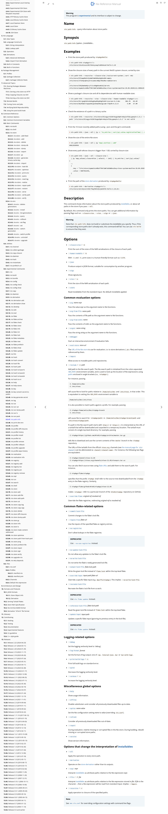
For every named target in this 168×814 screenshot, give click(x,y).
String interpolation (15, 45)
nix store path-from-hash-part (19, 538)
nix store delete (14, 511)
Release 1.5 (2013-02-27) (15, 744)
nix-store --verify (17, 198)
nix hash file (13, 364)
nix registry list (14, 467)
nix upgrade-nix (14, 557)
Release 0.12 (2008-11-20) (15, 775)
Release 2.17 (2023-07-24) (15, 658)
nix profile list (13, 438)
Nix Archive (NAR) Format (15, 608)
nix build (11, 275)
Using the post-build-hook (14, 111)
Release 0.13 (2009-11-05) (15, 772)
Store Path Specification (14, 605)
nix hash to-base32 (15, 373)
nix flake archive (14, 319)
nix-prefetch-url (14, 266)
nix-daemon (12, 256)
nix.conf (11, 567)
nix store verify (14, 554)
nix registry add (14, 464)
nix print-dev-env (14, 423)
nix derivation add (15, 300)
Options (70, 239)
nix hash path (13, 367)
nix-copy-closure (14, 253)
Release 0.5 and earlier (14, 810)
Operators (9, 51)
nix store (11, 489)
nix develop (12, 307)
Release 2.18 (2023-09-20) (15, 655)
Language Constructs (13, 42)
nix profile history (15, 432)
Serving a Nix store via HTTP (18, 92)
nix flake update (14, 351)
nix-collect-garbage (15, 250)
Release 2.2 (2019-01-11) (15, 706)
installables (125, 746)
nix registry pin (14, 470)
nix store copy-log (15, 505)
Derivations (9, 55)
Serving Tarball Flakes (13, 602)
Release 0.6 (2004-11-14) (15, 807)
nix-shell (11, 129)
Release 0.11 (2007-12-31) (15, 778)
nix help (11, 382)
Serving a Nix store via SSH (17, 98)
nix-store (11, 133)
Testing (8, 624)
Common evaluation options (82, 297)
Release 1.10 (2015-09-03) (15, 721)
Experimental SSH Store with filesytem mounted (18, 12)
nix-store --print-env (18, 173)
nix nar (11, 404)
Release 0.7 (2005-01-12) (15, 804)
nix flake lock (13, 335)
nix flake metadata (15, 338)
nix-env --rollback (17, 219)
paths (70, 374)
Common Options (11, 117)
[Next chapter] (161, 407)
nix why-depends (14, 560)
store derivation (91, 181)
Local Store (12, 26)
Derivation (12, 598)
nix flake (11, 316)
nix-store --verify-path (19, 195)
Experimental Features (14, 630)
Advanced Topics (8, 83)
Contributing (7, 617)
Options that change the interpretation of (91, 746)
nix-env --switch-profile (19, 234)
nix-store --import (17, 163)
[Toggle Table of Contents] (43, 4)
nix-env (10, 201)
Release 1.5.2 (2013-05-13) (15, 740)
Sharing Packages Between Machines (15, 87)
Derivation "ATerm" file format (16, 611)
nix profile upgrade (15, 448)
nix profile (12, 426)
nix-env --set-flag (17, 222)
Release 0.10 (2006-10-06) (15, 785)
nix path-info (13, 419)
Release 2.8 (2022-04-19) (15, 687)
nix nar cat (12, 407)
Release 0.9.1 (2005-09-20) (15, 791)
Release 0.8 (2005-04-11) (15, 800)
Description (74, 198)
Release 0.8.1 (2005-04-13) (15, 797)
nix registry (12, 460)
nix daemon (12, 294)
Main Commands (11, 123)
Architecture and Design (11, 586)
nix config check (14, 285)
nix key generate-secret (17, 397)
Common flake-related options (83, 506)
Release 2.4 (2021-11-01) (15, 699)
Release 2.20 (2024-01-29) (15, 649)
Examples (72, 51)
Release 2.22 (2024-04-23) (15, 643)
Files (7, 564)
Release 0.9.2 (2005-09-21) (15, 788)
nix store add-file (14, 495)
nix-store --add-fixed (18, 136)
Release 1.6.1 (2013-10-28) (15, 734)
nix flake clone (13, 326)
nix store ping (13, 542)
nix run (11, 479)
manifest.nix (15, 573)
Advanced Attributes (15, 58)
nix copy (11, 291)
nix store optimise (15, 535)
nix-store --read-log (18, 179)
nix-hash (11, 259)
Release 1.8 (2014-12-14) (15, 728)
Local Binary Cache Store (17, 20)
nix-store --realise (17, 182)
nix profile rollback (15, 445)
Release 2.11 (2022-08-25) (15, 677)
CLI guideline (10, 633)
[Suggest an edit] (164, 3)
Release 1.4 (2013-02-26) (15, 747)
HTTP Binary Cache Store (17, 17)
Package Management (10, 70)
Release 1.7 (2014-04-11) (15, 731)
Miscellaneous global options (82, 686)
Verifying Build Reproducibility (16, 107)
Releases (6, 639)
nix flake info (13, 329)
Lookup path (12, 48)
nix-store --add (16, 139)
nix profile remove (15, 442)
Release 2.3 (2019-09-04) (15, 703)
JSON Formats (10, 592)
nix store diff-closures (16, 514)
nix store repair (14, 548)
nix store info (13, 524)
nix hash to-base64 (15, 376)
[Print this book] (157, 3)
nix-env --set (15, 226)
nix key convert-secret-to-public (17, 393)
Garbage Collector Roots (16, 80)
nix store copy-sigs (15, 508)
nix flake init (13, 332)
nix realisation (13, 454)
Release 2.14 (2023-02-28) (15, 668)
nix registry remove (15, 473)
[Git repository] (161, 3)
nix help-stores (14, 386)
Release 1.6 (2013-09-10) (15, 737)
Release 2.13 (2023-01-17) (15, 671)
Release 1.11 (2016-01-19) (15, 718)
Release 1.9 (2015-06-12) (15, 725)
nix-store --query (17, 176)
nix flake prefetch (14, 345)
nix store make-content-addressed (17, 531)
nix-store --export (17, 152)
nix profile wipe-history (17, 451)
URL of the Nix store (80, 349)
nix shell (11, 486)
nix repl (11, 476)
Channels (11, 579)
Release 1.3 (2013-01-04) (15, 750)
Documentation (11, 627)
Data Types (9, 39)
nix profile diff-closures (17, 429)
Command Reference (10, 114)
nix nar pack (13, 416)
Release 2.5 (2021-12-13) (15, 696)
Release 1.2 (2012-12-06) (15, 753)
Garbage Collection (12, 77)
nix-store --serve (17, 192)
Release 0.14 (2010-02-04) (15, 769)
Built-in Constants (12, 64)
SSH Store (12, 33)
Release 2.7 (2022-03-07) (15, 690)
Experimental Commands (14, 269)
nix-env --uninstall (18, 237)
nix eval (11, 313)
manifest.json (15, 576)
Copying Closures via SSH (17, 95)
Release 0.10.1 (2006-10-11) (16, 781)
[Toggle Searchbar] (53, 4)
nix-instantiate (13, 262)
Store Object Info (14, 595)
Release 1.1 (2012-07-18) (15, 756)
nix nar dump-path (15, 410)
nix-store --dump (17, 148)
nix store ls (12, 527)
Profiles (8, 74)
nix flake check (13, 322)
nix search (12, 483)
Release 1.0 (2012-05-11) (15, 759)
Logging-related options (79, 637)
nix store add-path (15, 498)
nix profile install (14, 435)
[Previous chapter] (45, 407)
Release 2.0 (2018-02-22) (15, 712)
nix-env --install (16, 210)
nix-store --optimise (18, 170)
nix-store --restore (17, 188)
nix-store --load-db (18, 166)
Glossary (6, 614)
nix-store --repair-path (19, 185)
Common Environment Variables (17, 120)
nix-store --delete (17, 142)
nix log (11, 400)
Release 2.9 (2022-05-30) (15, 684)
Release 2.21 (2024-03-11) (15, 646)
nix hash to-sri (13, 379)
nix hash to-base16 (15, 370)
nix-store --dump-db (18, 145)
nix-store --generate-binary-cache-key (18, 159)
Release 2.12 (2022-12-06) (15, 674)
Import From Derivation (16, 61)
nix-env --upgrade (17, 240)
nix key (11, 389)
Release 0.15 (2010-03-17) (15, 766)
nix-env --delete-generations (16, 205)
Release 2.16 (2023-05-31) (15, 662)
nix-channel (12, 247)
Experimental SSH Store (16, 8)
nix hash (11, 357)
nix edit (11, 310)
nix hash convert (14, 360)
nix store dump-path (16, 517)
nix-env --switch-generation (17, 230)
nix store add (13, 492)
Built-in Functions (11, 67)
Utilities (8, 244)
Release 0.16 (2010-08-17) (15, 762)
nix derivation (13, 297)
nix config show (13, 288)
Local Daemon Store (15, 23)
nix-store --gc (15, 155)
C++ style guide (11, 636)
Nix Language (7, 36)
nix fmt (11, 354)
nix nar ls (12, 413)
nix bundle (12, 278)
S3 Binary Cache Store (16, 29)
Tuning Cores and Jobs (13, 104)
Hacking (8, 621)
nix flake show (13, 348)
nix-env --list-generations (20, 213)
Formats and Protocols (11, 589)
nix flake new (13, 341)
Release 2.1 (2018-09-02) (15, 709)
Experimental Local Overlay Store (18, 4)
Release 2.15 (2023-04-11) (15, 665)
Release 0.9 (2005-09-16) (15, 794)
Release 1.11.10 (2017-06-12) (16, 715)
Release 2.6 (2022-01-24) (15, 693)
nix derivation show (15, 304)
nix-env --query (16, 216)
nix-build (11, 126)
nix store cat (13, 501)
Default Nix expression (16, 583)
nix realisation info (15, 457)
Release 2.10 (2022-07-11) (15, 680)
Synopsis (71, 37)
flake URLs (103, 465)
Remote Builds (10, 101)
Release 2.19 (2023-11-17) (15, 652)
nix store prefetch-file (16, 545)
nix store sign (13, 551)
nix (9, 272)
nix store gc (12, 520)
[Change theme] (48, 4)
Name (69, 23)
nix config (11, 281)
